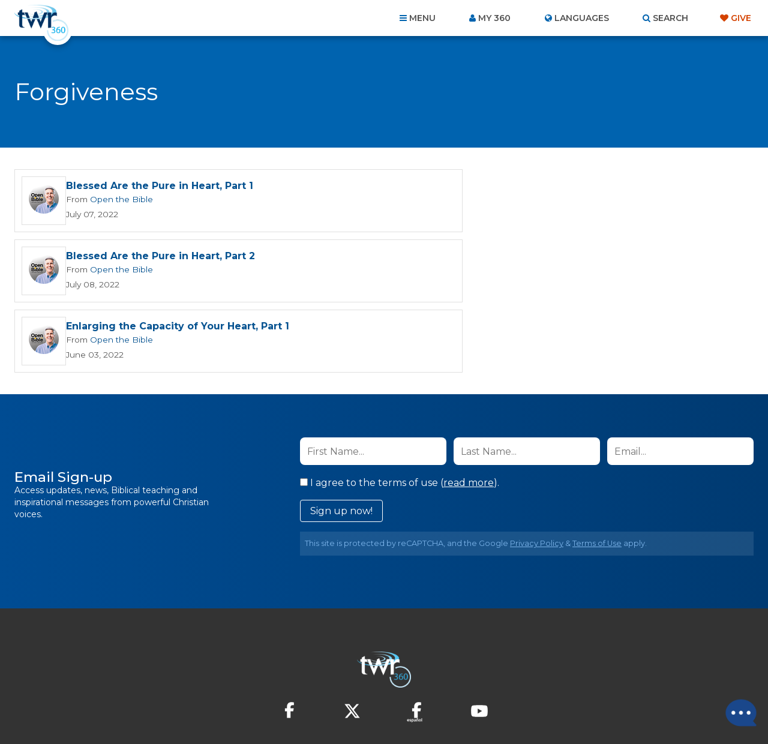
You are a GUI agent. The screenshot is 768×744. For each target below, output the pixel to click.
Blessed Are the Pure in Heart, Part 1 (159, 186)
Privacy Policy (536, 473)
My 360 (494, 18)
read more (468, 412)
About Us (217, 679)
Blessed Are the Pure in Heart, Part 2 (533, 186)
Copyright (520, 679)
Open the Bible (119, 199)
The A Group (471, 707)
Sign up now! (341, 440)
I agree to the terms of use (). (399, 412)
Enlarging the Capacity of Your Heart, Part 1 (177, 256)
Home (165, 679)
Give (741, 18)
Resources (589, 679)
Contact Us (282, 679)
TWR (391, 707)
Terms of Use (597, 473)
